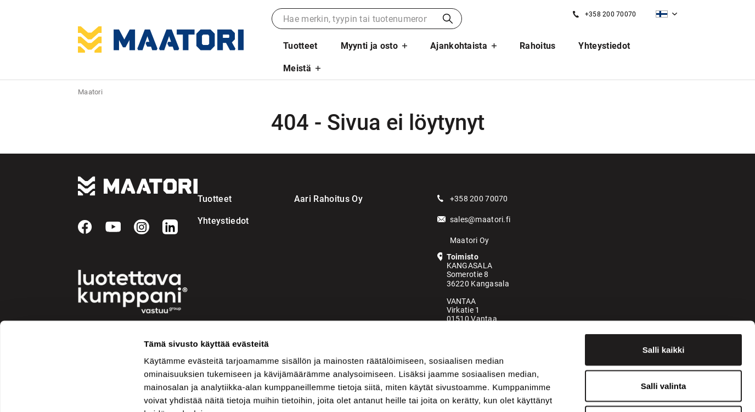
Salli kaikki (664, 268)
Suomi (662, 14)
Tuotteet (300, 46)
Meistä (297, 68)
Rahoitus (538, 46)
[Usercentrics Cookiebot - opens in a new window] (71, 390)
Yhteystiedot (604, 46)
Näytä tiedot (587, 390)
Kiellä (663, 340)
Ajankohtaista (458, 46)
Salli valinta (663, 304)
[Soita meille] (604, 14)
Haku (447, 18)
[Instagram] (141, 227)
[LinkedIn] (170, 227)
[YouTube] (113, 227)
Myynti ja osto (369, 46)
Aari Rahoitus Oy (328, 199)
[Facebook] (85, 227)
